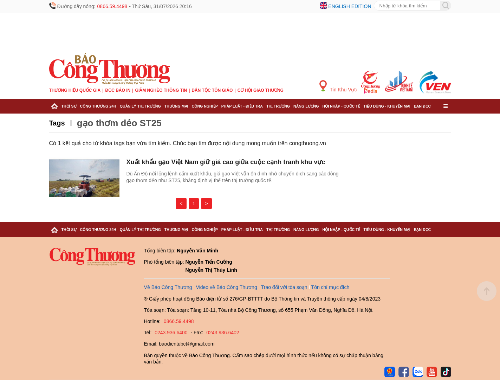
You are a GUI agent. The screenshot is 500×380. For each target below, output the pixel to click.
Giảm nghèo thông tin (161, 90)
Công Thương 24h (98, 106)
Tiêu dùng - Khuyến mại (387, 106)
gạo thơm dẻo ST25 (119, 123)
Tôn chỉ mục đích (330, 287)
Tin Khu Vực (338, 86)
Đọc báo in (118, 90)
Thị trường (278, 106)
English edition (349, 6)
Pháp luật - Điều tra (242, 106)
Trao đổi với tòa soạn (284, 287)
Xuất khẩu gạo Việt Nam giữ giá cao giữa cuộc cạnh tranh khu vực (225, 162)
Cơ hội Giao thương (261, 90)
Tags (57, 123)
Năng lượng (306, 106)
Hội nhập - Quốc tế (341, 106)
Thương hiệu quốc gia (75, 90)
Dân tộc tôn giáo (212, 90)
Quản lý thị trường (140, 106)
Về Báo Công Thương (168, 287)
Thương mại (176, 106)
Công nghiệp (204, 106)
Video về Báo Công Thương (226, 287)
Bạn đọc (422, 106)
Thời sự (69, 106)
